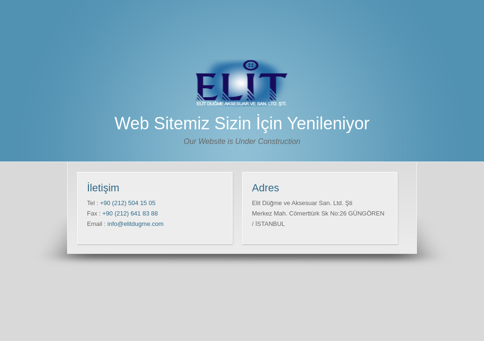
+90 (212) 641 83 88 (129, 213)
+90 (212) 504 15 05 (127, 202)
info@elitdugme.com (135, 223)
